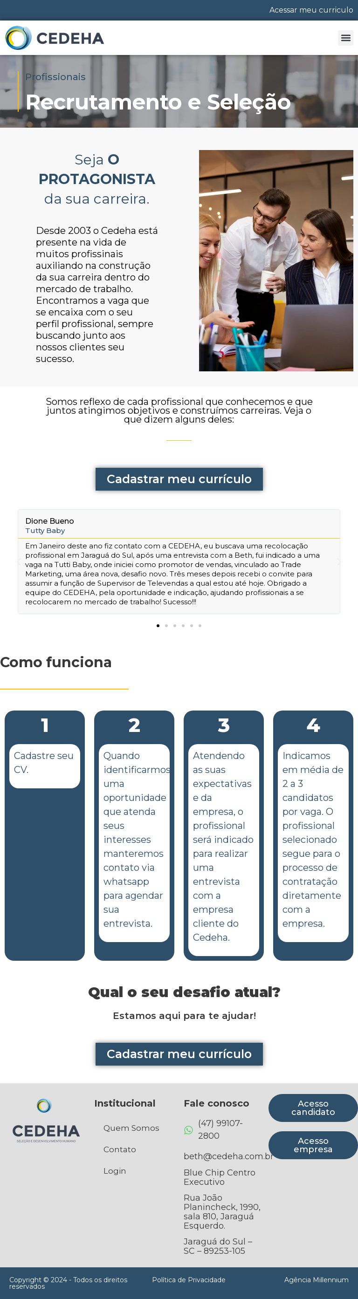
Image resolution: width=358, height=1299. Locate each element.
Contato (119, 1149)
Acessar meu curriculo (311, 10)
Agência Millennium (316, 1280)
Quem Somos (131, 1128)
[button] (345, 38)
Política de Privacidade (189, 1280)
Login (114, 1171)
